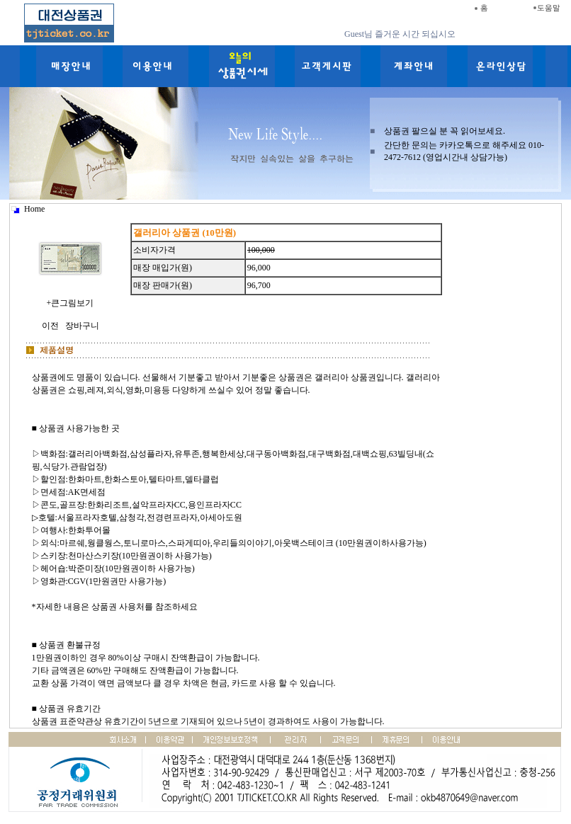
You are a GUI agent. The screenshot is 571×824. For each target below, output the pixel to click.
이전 (50, 326)
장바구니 (82, 326)
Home (34, 209)
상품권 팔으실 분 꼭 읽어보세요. (444, 131)
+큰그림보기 (70, 297)
